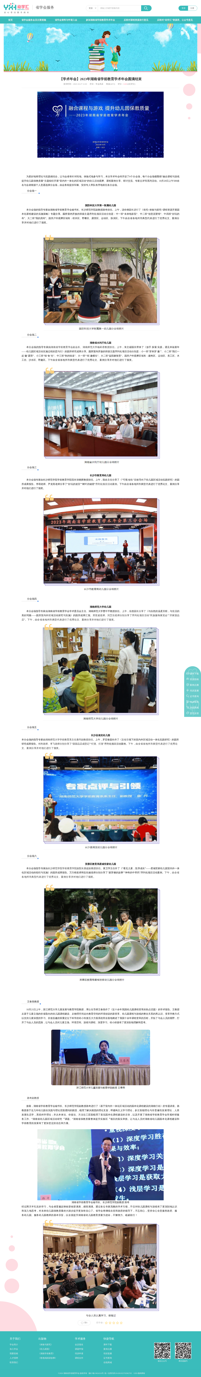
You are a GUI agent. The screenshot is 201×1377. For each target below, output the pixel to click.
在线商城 (107, 1362)
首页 (10, 20)
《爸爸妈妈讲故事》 (47, 1358)
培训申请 (79, 1353)
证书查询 (107, 1358)
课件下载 (107, 1344)
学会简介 (14, 1344)
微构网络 (141, 1373)
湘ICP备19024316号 (96, 1373)
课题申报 (79, 1349)
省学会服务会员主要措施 (33, 20)
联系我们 (14, 1362)
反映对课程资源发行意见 (136, 20)
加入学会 (14, 1349)
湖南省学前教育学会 (71, 1373)
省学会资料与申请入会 (66, 20)
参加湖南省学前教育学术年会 (100, 20)
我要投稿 (14, 1353)
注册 (192, 8)
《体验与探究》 (45, 1344)
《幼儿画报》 (44, 1349)
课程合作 (79, 1358)
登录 (184, 8)
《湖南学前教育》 (46, 1353)
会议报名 (79, 1344)
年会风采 (99, 84)
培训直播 (107, 1353)
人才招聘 (14, 1358)
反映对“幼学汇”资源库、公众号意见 (175, 20)
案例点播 (107, 1349)
